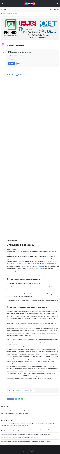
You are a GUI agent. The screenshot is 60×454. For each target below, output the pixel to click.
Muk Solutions (33, 451)
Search (3, 9)
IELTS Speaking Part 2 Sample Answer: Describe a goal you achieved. (23, 437)
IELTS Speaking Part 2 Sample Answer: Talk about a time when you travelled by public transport (29, 434)
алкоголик (9, 384)
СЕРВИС (12, 59)
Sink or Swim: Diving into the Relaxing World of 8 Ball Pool (14, 413)
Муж (14, 384)
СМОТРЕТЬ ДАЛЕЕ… (15, 75)
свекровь (20, 261)
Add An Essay (54, 9)
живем (49, 376)
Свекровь (19, 384)
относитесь (41, 266)
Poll (57, 43)
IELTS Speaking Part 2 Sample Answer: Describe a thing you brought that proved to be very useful (29, 441)
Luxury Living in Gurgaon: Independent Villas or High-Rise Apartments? (17, 410)
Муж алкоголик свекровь (16, 55)
